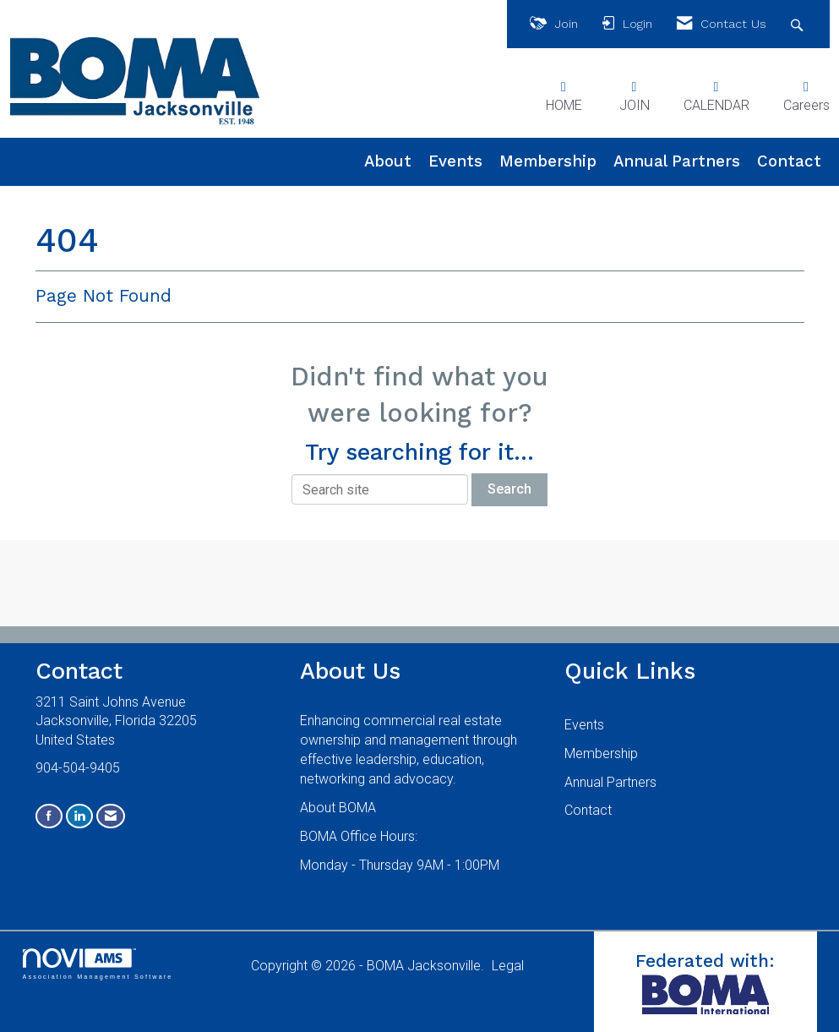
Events (455, 161)
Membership (548, 161)
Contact (789, 161)
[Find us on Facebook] (49, 816)
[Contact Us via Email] (110, 816)
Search (509, 489)
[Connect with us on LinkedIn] (79, 816)
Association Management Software (98, 964)
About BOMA (338, 808)
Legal (508, 966)
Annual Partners (676, 161)
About (387, 161)
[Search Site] (799, 24)
